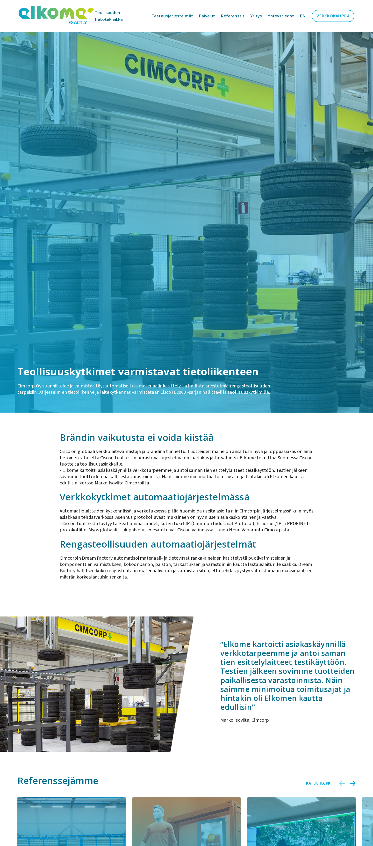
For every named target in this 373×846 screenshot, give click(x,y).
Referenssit (232, 16)
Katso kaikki (318, 783)
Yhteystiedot (281, 16)
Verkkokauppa (333, 16)
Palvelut (207, 16)
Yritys (256, 16)
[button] (342, 783)
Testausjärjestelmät (172, 16)
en (303, 16)
